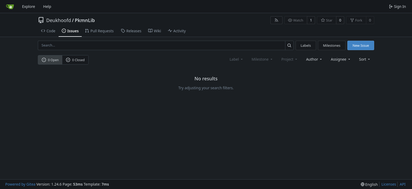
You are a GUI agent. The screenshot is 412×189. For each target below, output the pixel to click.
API (402, 184)
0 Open (50, 60)
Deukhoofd (58, 20)
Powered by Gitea (20, 184)
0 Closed (75, 60)
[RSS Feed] (276, 20)
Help (47, 6)
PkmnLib (85, 20)
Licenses (389, 184)
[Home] (10, 6)
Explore (28, 6)
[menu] (365, 59)
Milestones (331, 45)
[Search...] (289, 45)
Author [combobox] (314, 59)
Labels (306, 45)
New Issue (361, 45)
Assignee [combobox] (341, 59)
